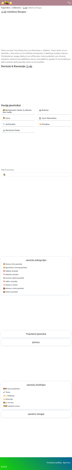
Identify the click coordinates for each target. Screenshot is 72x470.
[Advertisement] (36, 31)
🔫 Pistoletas (44, 124)
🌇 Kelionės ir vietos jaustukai (13, 288)
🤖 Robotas (44, 110)
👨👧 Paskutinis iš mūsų (11, 406)
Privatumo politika (54, 463)
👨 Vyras (6, 118)
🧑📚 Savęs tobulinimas (11, 389)
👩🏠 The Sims (8, 403)
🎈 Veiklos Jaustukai (10, 281)
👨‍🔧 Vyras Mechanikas (47, 118)
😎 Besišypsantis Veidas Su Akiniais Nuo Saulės (17, 111)
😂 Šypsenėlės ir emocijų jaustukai (15, 267)
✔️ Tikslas (6, 392)
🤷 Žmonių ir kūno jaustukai (12, 264)
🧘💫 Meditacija (8, 396)
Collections (16, 8)
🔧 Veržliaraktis (9, 124)
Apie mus (66, 463)
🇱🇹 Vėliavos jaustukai (10, 292)
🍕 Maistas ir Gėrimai (10, 285)
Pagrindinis (5, 8)
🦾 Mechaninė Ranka (11, 130)
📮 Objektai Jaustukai (10, 271)
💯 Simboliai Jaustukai (10, 274)
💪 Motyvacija (8, 399)
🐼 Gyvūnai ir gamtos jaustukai (13, 278)
